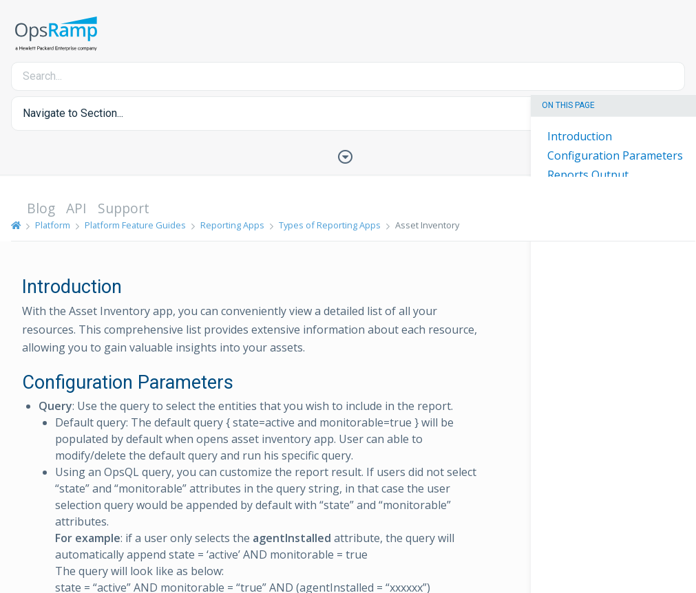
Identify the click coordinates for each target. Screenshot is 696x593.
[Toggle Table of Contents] (348, 155)
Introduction (579, 136)
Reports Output (588, 174)
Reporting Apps (232, 225)
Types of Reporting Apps (330, 225)
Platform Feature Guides (135, 225)
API (76, 208)
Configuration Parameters (615, 155)
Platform (52, 225)
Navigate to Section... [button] (73, 113)
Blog (41, 208)
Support (123, 208)
